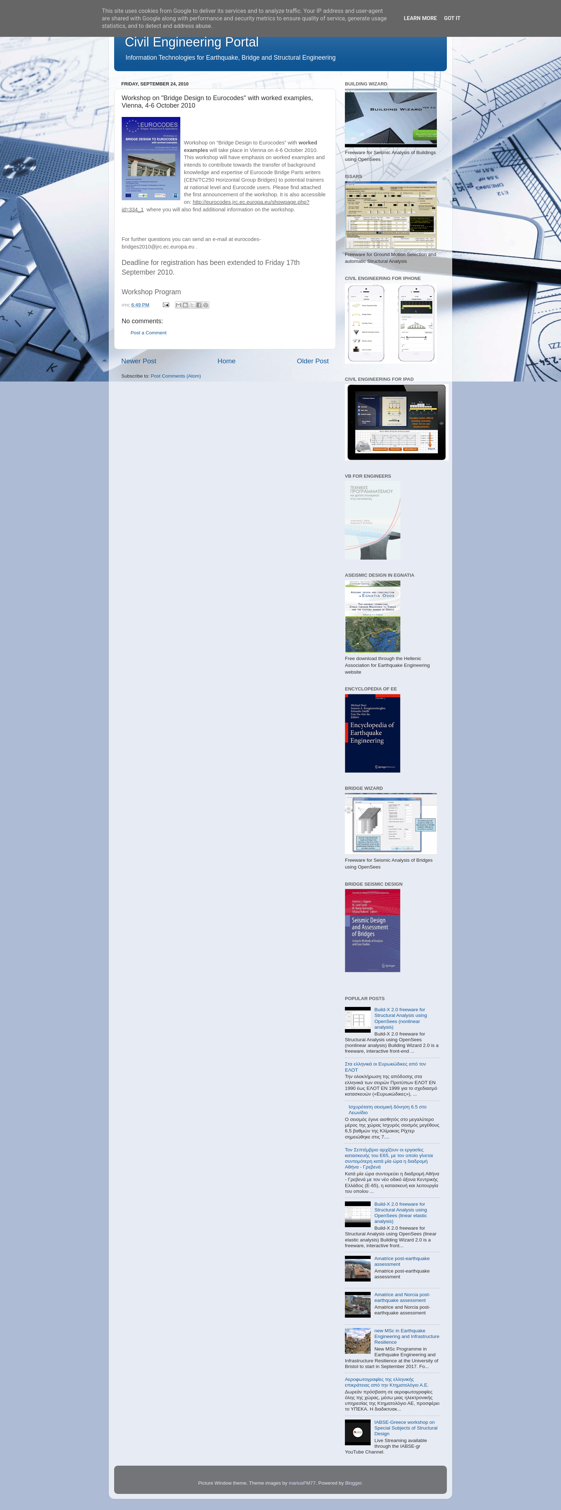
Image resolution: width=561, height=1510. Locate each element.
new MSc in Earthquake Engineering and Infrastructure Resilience (406, 1336)
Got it (452, 18)
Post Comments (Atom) (176, 376)
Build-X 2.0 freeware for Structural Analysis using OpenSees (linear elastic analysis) (400, 1212)
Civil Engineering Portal (192, 42)
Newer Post (138, 361)
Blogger (353, 1483)
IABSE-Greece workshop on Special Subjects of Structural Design (405, 1428)
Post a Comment (149, 332)
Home (226, 361)
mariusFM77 (302, 1483)
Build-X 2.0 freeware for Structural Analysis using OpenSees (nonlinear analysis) (400, 1018)
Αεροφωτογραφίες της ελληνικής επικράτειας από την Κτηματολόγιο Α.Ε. (387, 1382)
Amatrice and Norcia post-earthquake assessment (402, 1297)
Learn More (420, 18)
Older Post (313, 361)
